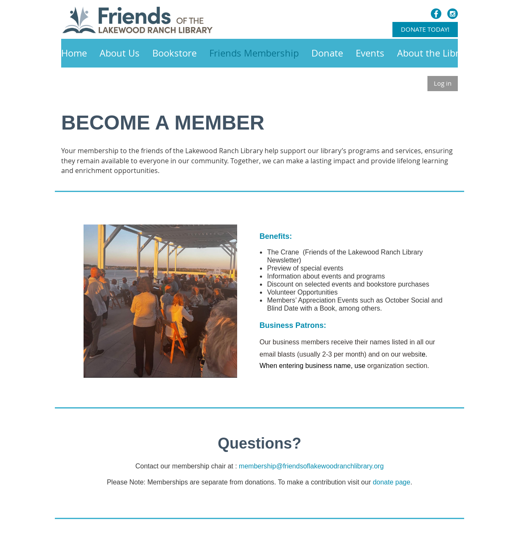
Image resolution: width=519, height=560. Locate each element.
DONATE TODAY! (425, 29)
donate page (391, 482)
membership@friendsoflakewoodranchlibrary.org (311, 466)
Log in (442, 83)
